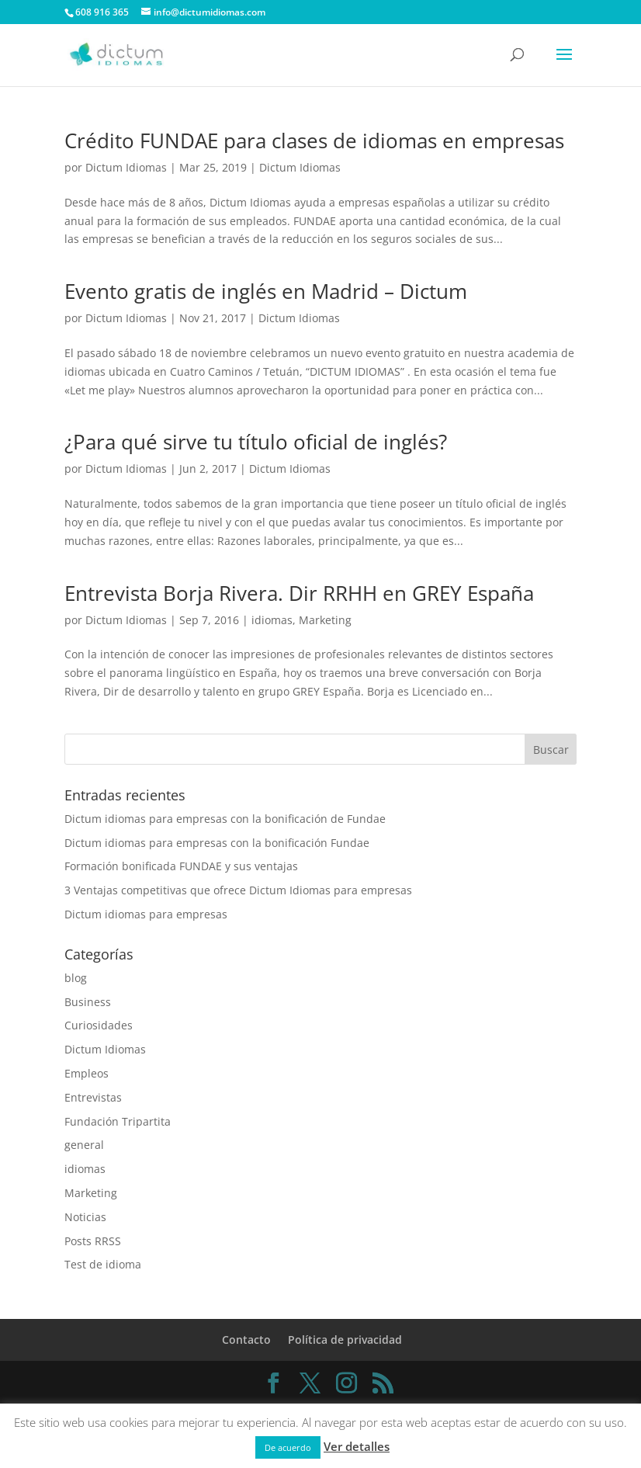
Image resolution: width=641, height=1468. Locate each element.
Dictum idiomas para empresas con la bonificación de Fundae (225, 818)
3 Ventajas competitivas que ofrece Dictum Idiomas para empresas (238, 890)
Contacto (246, 1339)
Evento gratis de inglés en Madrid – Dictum (265, 291)
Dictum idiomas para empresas (145, 914)
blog (75, 977)
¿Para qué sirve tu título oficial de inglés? (255, 442)
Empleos (86, 1073)
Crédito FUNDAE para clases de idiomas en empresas (314, 140)
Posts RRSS (92, 1241)
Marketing (325, 620)
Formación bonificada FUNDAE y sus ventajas (181, 866)
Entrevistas (93, 1097)
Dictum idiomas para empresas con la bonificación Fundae (216, 842)
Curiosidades (98, 1025)
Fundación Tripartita (117, 1121)
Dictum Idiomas (126, 167)
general (84, 1144)
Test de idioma (102, 1264)
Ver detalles (357, 1446)
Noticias (85, 1216)
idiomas (272, 620)
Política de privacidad (345, 1339)
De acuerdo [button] (288, 1447)
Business (87, 1001)
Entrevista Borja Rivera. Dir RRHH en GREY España (299, 593)
